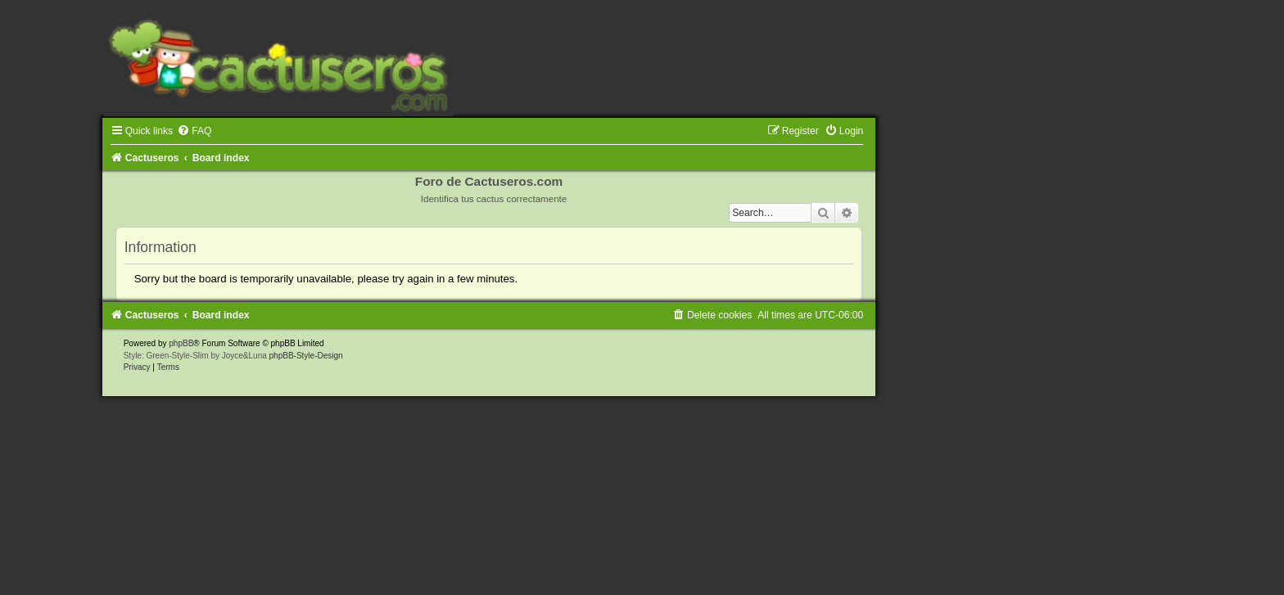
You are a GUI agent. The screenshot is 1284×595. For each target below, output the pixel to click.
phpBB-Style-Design (306, 355)
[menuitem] (194, 131)
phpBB (181, 343)
